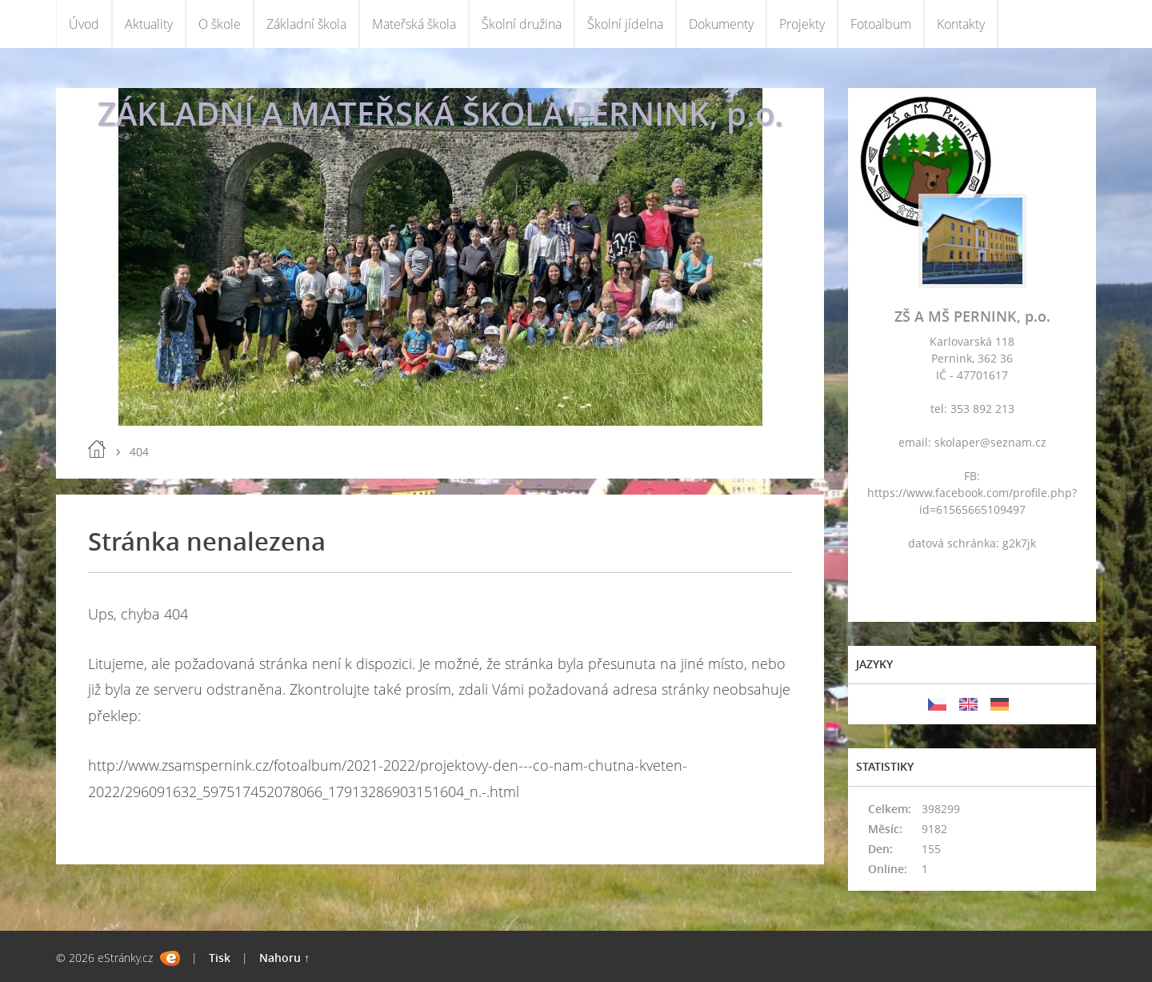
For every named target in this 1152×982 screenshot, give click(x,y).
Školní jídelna (625, 24)
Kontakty (961, 24)
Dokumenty (721, 24)
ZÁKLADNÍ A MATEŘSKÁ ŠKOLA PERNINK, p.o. (440, 113)
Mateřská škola (414, 24)
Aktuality (149, 24)
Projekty (802, 24)
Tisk (219, 957)
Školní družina (522, 24)
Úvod (84, 24)
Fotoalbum (880, 24)
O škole (219, 24)
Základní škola (306, 24)
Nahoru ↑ (284, 957)
